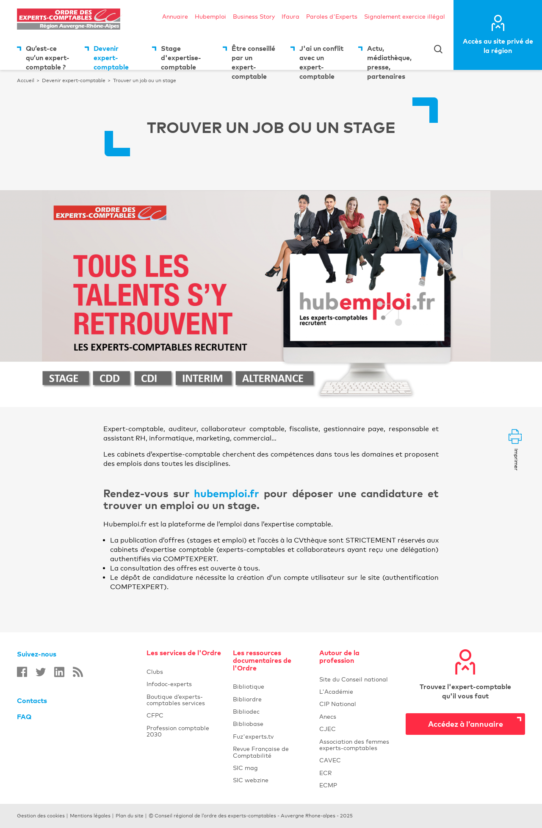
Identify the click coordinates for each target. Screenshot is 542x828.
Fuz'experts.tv (271, 736)
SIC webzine (250, 780)
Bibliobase (271, 723)
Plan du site (130, 816)
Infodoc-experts (185, 683)
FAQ (24, 716)
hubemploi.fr (229, 493)
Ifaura (290, 16)
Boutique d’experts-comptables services (176, 699)
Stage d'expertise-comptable (181, 57)
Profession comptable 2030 (178, 731)
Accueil (25, 80)
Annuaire (175, 16)
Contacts (32, 700)
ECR (325, 772)
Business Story (254, 16)
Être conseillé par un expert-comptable (253, 57)
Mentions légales (90, 816)
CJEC (357, 728)
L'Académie (357, 691)
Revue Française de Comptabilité (271, 752)
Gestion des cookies (41, 816)
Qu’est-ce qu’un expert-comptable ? (47, 57)
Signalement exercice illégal (404, 16)
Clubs (185, 671)
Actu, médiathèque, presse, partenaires (389, 57)
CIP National (357, 703)
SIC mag (245, 767)
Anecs (357, 716)
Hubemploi (210, 16)
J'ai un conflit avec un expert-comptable (321, 57)
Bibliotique (271, 686)
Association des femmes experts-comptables (354, 744)
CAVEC (330, 760)
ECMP (357, 785)
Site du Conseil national (353, 679)
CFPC (155, 715)
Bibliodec (271, 711)
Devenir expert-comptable (111, 57)
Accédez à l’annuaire (465, 723)
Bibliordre (271, 699)
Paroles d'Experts (331, 16)
